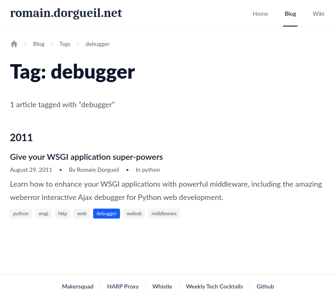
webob (134, 213)
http (62, 213)
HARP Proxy (123, 286)
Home (260, 13)
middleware (164, 213)
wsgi (43, 213)
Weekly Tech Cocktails (214, 286)
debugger (106, 213)
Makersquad (78, 286)
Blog (290, 13)
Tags (65, 43)
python (21, 213)
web (81, 213)
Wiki (318, 13)
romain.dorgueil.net (66, 13)
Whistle (162, 286)
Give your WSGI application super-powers (86, 156)
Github (265, 286)
